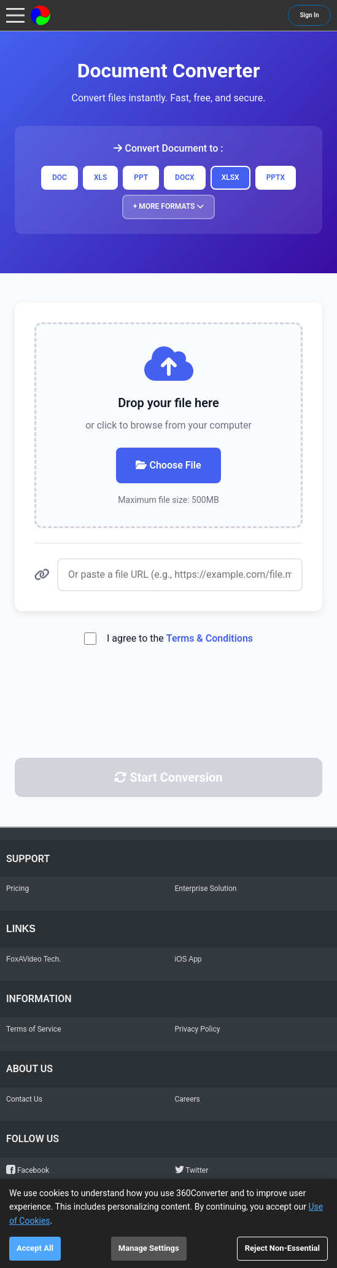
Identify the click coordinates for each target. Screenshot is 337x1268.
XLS (100, 177)
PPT (141, 177)
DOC (59, 177)
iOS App (188, 959)
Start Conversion (168, 777)
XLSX (230, 177)
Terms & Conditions (209, 638)
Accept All (35, 1248)
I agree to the (180, 638)
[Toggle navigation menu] (15, 15)
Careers (187, 1099)
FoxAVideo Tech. (33, 959)
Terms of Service (33, 1029)
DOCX (185, 177)
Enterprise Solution (206, 888)
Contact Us (24, 1099)
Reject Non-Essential (282, 1248)
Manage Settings (148, 1248)
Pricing (17, 888)
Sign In (309, 15)
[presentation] (169, 719)
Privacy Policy (197, 1029)
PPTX (275, 177)
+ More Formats (168, 206)
